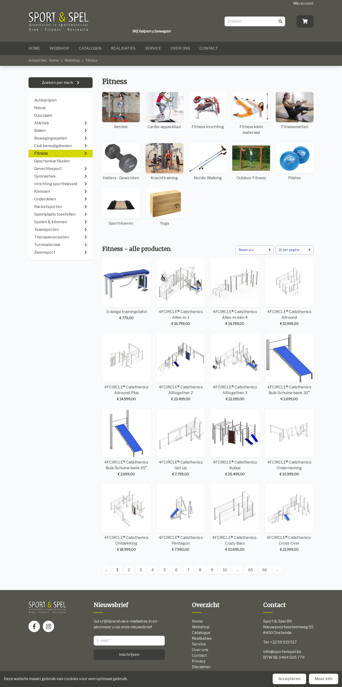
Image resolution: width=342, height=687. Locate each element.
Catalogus (90, 48)
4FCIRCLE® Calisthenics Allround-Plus (126, 368)
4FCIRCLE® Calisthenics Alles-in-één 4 (235, 292)
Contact (209, 48)
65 (250, 570)
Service (153, 48)
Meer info (323, 679)
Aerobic (121, 110)
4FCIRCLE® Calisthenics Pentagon (181, 518)
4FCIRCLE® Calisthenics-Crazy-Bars (235, 518)
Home (34, 48)
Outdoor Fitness (251, 161)
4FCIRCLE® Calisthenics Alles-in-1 (181, 292)
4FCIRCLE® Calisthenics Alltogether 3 (235, 368)
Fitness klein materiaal (251, 113)
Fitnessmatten (295, 110)
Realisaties (123, 48)
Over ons (180, 48)
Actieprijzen (45, 100)
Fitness (92, 60)
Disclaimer (201, 667)
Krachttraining (164, 161)
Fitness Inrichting (208, 110)
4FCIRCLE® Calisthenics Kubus (235, 443)
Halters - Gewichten (121, 161)
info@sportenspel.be (282, 651)
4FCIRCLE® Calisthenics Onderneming (289, 443)
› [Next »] (277, 570)
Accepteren (289, 679)
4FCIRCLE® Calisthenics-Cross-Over (289, 518)
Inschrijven (129, 654)
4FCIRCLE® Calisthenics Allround (289, 292)
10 (225, 570)
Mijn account (303, 3)
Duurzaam (43, 115)
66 (264, 570)
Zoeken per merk (58, 82)
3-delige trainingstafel (126, 290)
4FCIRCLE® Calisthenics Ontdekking (126, 518)
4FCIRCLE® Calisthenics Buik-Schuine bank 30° (289, 368)
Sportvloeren (121, 207)
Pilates (295, 161)
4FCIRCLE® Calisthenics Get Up (181, 443)
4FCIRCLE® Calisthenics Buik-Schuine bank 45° (126, 443)
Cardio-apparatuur (164, 110)
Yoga (164, 207)
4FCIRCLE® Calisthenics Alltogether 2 (181, 368)
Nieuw (40, 108)
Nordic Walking (208, 161)
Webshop (59, 48)
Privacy (198, 661)
